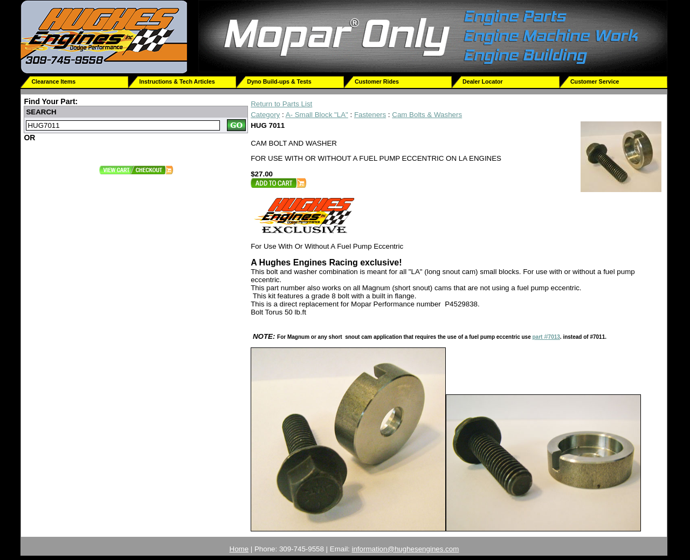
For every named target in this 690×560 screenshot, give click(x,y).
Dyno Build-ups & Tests (279, 81)
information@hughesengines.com (405, 549)
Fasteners (370, 115)
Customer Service (594, 81)
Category (265, 115)
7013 (554, 337)
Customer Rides (377, 81)
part (538, 337)
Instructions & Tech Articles (177, 81)
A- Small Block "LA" (317, 115)
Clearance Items (53, 81)
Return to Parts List (281, 104)
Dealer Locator (483, 81)
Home (239, 549)
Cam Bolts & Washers (427, 115)
